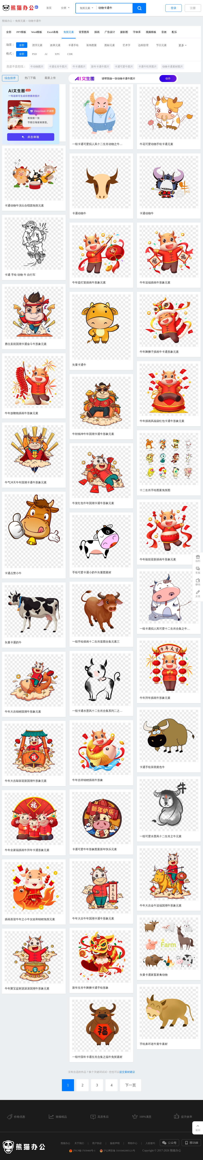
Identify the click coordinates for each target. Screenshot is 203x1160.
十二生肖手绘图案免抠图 (155, 490)
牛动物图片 (36, 66)
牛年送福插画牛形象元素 (155, 282)
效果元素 (55, 45)
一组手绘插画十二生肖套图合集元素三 (96, 641)
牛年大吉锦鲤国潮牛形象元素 (23, 711)
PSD (34, 53)
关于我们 (79, 1143)
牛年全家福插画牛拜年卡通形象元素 (27, 850)
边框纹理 (143, 45)
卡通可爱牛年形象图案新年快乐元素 (94, 849)
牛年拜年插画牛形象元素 (155, 697)
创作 (168, 78)
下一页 (130, 1085)
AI (46, 53)
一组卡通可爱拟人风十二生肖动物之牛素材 (98, 144)
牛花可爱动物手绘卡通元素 (156, 144)
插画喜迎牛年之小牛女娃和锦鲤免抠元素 (30, 919)
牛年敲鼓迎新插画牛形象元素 (158, 559)
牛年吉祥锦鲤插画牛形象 (87, 780)
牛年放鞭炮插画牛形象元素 (21, 413)
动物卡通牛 (34, 20)
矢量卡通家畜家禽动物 (154, 974)
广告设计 (110, 32)
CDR (70, 53)
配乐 (174, 32)
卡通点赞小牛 (13, 573)
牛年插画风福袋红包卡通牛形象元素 (162, 421)
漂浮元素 (37, 45)
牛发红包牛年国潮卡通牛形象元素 (93, 503)
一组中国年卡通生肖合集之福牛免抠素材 (97, 1056)
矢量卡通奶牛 (13, 642)
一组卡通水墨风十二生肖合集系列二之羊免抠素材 (98, 710)
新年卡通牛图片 (100, 66)
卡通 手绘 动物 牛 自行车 (20, 274)
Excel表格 (52, 32)
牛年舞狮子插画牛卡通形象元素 (159, 351)
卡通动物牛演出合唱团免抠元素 (24, 205)
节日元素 (161, 45)
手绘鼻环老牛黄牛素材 (154, 1044)
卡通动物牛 (79, 213)
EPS (57, 53)
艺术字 (126, 45)
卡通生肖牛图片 (58, 66)
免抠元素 (20, 20)
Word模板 (36, 32)
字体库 (137, 32)
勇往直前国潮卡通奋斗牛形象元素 (26, 344)
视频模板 (151, 32)
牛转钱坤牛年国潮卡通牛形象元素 (93, 433)
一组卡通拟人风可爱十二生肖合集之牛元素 (165, 628)
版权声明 (115, 1143)
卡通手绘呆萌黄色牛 (152, 767)
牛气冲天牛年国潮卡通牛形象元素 (26, 482)
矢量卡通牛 (79, 364)
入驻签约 (150, 1143)
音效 (164, 32)
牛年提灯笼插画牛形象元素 (89, 282)
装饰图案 (91, 45)
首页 (49, 7)
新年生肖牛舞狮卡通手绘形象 (90, 987)
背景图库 (84, 32)
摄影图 (124, 32)
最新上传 (50, 77)
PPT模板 (21, 32)
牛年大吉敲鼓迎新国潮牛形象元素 (26, 780)
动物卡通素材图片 (172, 66)
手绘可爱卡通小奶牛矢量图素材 (91, 572)
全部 (8, 32)
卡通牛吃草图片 (148, 66)
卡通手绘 (73, 45)
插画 (97, 32)
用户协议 (97, 1143)
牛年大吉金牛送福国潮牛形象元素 (161, 905)
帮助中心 (132, 1143)
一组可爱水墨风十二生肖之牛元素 (161, 836)
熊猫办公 (7, 20)
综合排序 (10, 78)
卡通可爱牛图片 (124, 66)
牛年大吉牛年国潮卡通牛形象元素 (93, 918)
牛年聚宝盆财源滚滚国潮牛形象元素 (27, 988)
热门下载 (30, 77)
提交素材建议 (127, 1071)
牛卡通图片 (79, 66)
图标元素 (109, 45)
